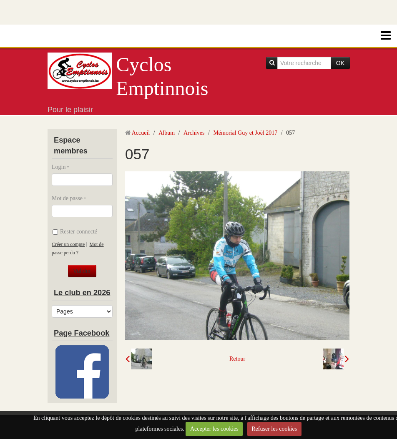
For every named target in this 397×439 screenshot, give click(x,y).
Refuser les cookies (274, 429)
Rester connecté (75, 231)
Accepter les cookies (214, 429)
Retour (237, 359)
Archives (194, 133)
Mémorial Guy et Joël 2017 (245, 133)
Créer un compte (68, 244)
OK (340, 63)
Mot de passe (67, 198)
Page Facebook (81, 333)
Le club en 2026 (82, 292)
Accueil (141, 133)
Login (58, 167)
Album (166, 133)
